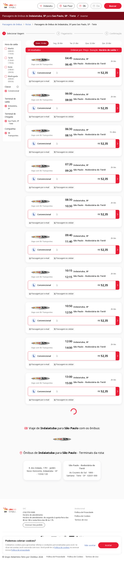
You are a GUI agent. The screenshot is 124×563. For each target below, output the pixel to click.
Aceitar (108, 545)
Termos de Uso (81, 520)
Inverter (82, 16)
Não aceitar (90, 545)
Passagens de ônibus (12, 24)
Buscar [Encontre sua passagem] (112, 6)
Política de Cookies (82, 516)
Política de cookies (61, 547)
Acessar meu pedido (34, 525)
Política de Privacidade (84, 512)
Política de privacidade (20, 550)
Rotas (28, 24)
